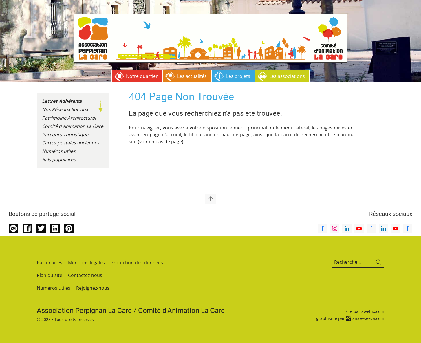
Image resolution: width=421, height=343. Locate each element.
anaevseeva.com (368, 318)
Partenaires (49, 262)
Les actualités (192, 76)
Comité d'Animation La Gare (72, 126)
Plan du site (49, 275)
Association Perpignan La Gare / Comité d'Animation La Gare (131, 311)
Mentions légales (86, 262)
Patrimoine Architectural (69, 118)
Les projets (238, 76)
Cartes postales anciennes (70, 143)
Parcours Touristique (65, 134)
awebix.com (372, 311)
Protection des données (137, 262)
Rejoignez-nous (92, 288)
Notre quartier (142, 76)
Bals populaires (59, 159)
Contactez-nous (85, 275)
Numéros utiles (59, 151)
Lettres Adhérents (62, 101)
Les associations (287, 76)
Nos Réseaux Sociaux (65, 109)
